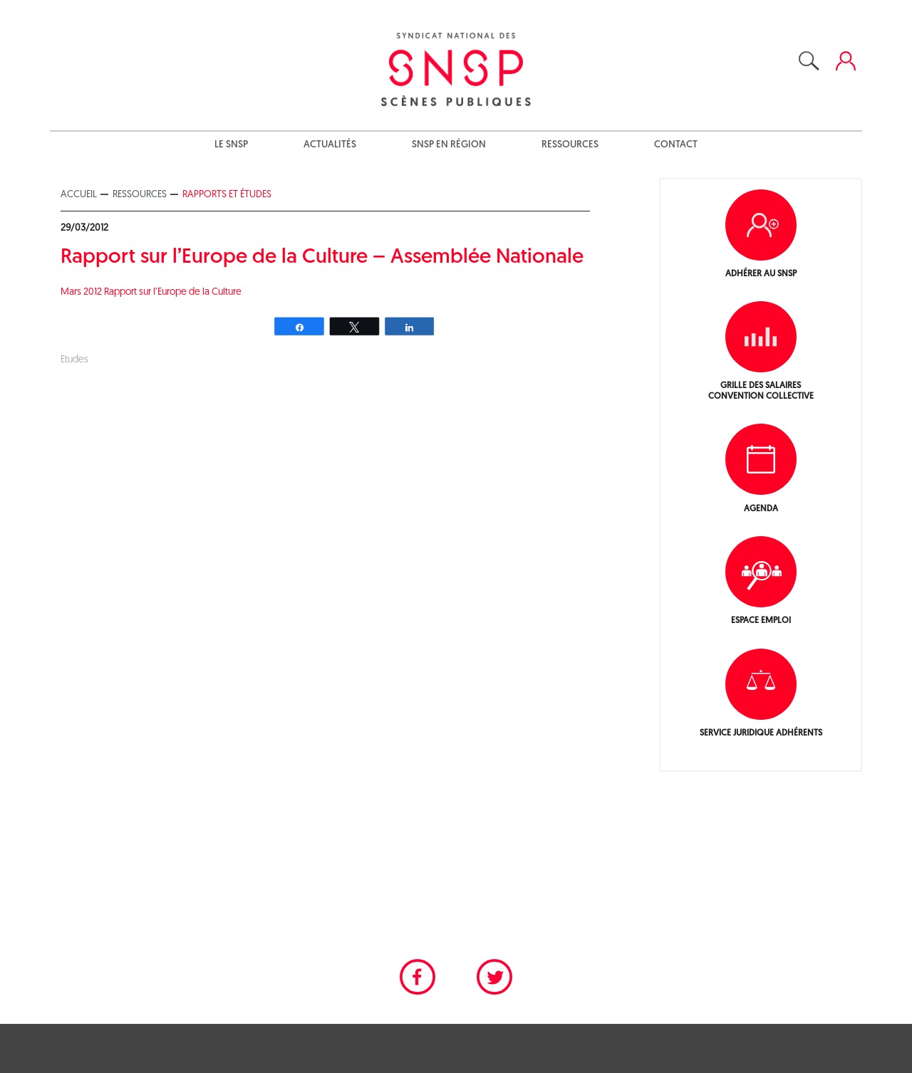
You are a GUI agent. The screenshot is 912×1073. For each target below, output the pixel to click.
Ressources (570, 145)
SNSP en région (449, 145)
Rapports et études (226, 194)
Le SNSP (231, 145)
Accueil (79, 194)
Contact (676, 145)
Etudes (74, 360)
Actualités (330, 145)
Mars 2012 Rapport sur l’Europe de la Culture (151, 292)
